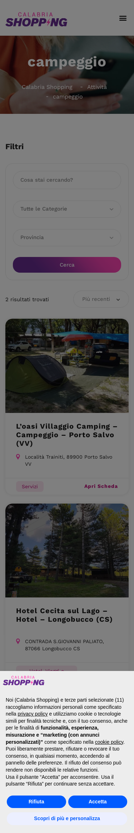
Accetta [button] (98, 801)
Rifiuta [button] (36, 801)
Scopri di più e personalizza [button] (67, 818)
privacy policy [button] (33, 714)
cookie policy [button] (109, 742)
